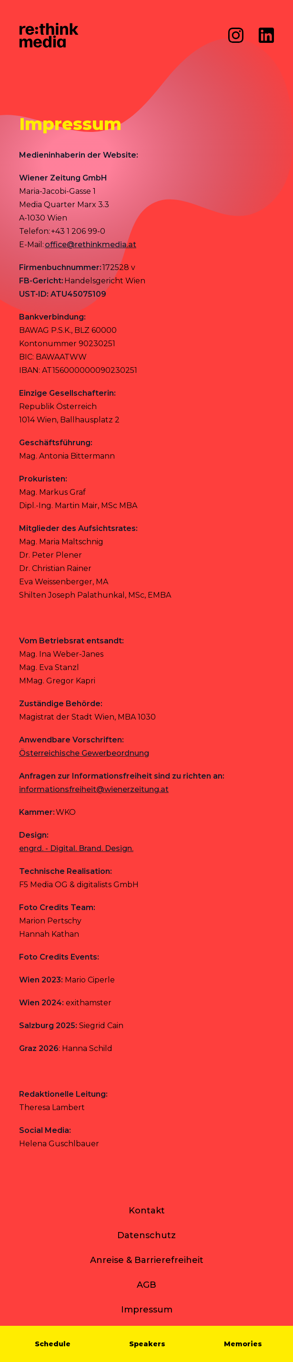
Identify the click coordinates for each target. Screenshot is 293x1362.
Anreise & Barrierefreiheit (146, 1260)
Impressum (146, 1309)
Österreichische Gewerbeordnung (84, 753)
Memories (243, 1344)
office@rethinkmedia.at (90, 244)
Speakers (147, 1344)
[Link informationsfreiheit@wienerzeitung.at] (94, 789)
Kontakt (147, 1210)
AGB (146, 1285)
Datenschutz (146, 1235)
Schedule (53, 1344)
